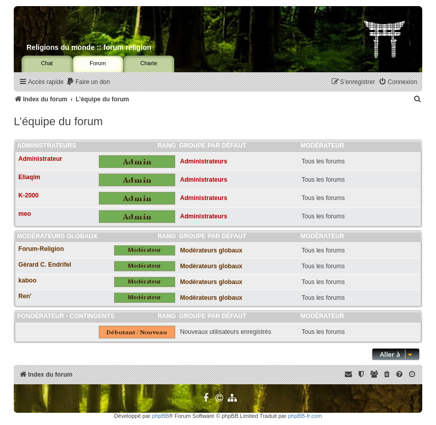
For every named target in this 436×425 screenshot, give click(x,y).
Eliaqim (29, 177)
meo (24, 213)
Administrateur (40, 158)
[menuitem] (88, 82)
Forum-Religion (41, 248)
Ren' (25, 296)
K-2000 (28, 195)
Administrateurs (46, 145)
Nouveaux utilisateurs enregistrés (225, 331)
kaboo (27, 280)
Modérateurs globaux (57, 236)
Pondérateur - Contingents (66, 316)
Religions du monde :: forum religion (88, 47)
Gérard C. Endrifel (44, 264)
